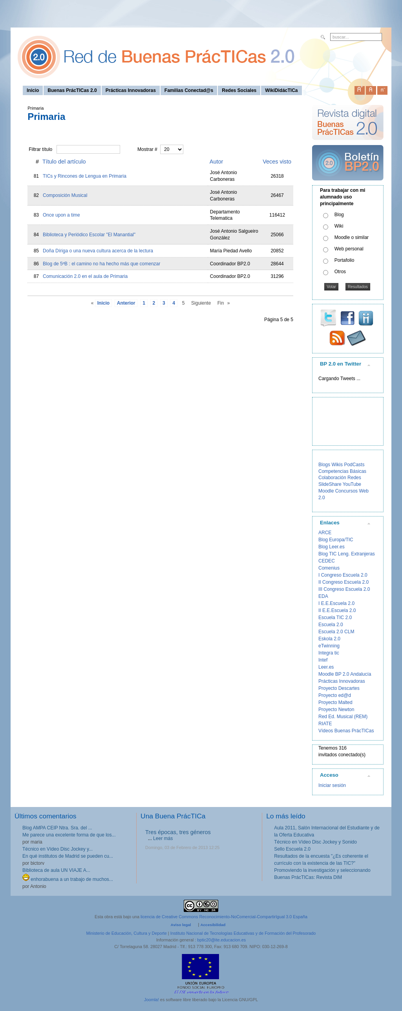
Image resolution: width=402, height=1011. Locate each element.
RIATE (325, 723)
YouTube (352, 484)
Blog (339, 214)
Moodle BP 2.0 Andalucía (344, 674)
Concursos (346, 491)
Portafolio (344, 260)
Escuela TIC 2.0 (335, 617)
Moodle (326, 491)
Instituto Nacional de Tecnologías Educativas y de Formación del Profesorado (243, 933)
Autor (216, 161)
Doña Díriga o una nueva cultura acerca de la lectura (98, 251)
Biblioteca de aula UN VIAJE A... (56, 870)
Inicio (103, 303)
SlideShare (330, 484)
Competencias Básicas (342, 471)
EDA (323, 596)
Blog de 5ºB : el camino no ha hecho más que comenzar (101, 264)
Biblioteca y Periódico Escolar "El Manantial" (89, 234)
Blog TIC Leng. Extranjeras (346, 554)
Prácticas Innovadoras (341, 681)
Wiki (339, 226)
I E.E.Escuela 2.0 (336, 603)
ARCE (324, 532)
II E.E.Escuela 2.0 (337, 610)
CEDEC (326, 561)
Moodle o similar (351, 237)
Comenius (329, 568)
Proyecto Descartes (339, 688)
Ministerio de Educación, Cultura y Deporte (126, 933)
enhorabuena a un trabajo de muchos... (67, 879)
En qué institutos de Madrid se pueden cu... (67, 856)
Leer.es (326, 667)
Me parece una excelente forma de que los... (68, 835)
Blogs (324, 464)
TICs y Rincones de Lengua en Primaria (84, 176)
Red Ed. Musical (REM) (342, 716)
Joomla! (151, 999)
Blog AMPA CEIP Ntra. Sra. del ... (57, 828)
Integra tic (328, 653)
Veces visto (277, 161)
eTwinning (329, 646)
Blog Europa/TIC (335, 539)
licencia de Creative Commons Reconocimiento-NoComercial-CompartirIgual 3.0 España (224, 916)
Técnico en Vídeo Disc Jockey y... (57, 849)
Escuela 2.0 (330, 624)
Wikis (337, 464)
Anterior (126, 303)
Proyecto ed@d (334, 695)
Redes (354, 477)
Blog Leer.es (331, 547)
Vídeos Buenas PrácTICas (346, 730)
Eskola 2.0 (329, 639)
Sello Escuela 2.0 (292, 849)
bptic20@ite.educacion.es (221, 939)
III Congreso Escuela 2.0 (344, 589)
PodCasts (354, 464)
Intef (322, 660)
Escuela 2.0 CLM (336, 631)
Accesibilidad (212, 925)
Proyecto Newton (336, 709)
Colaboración (332, 477)
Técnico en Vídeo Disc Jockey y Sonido (315, 842)
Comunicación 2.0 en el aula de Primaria (85, 276)
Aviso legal (181, 925)
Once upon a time (61, 215)
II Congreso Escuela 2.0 (343, 582)
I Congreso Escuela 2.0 (342, 575)
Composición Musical (65, 195)
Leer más (163, 838)
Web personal (349, 249)
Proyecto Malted (335, 702)
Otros (340, 271)
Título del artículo (64, 161)
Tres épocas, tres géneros (178, 832)
